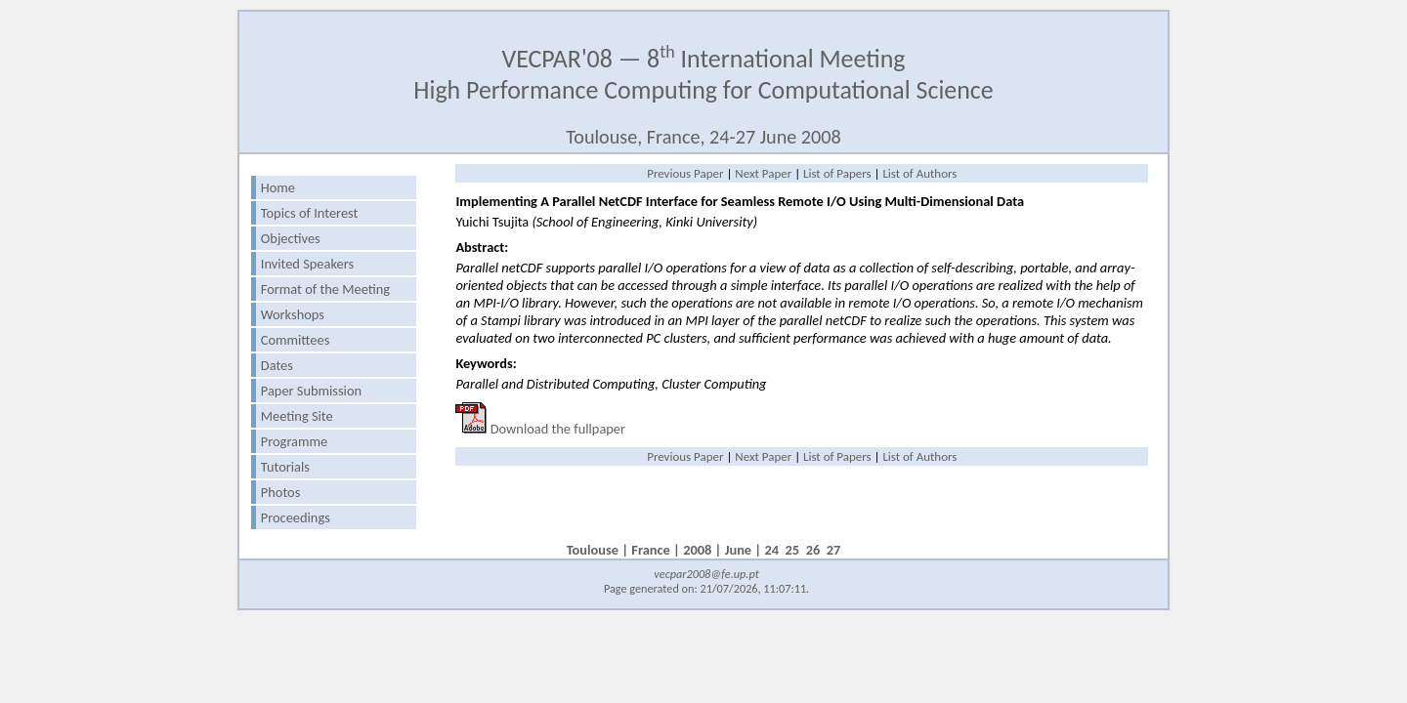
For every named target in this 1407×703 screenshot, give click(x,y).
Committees (295, 340)
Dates (277, 365)
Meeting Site (297, 416)
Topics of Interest (310, 213)
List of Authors (919, 173)
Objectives (290, 238)
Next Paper (763, 173)
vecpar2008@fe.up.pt (706, 573)
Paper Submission (311, 390)
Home (278, 187)
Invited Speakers (307, 263)
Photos (280, 492)
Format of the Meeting (325, 289)
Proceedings (295, 517)
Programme (294, 441)
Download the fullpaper (557, 428)
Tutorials (285, 467)
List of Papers (837, 173)
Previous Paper (685, 173)
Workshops (292, 314)
